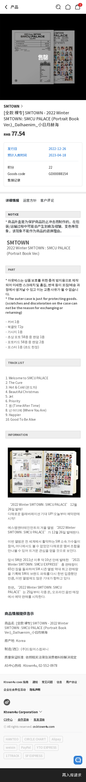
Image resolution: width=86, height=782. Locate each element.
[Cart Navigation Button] (77, 6)
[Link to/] (67, 6)
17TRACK (12, 755)
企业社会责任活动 (15, 689)
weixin (10, 747)
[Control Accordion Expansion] (43, 712)
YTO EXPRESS (46, 747)
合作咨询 (23, 719)
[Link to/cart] (77, 6)
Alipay (56, 739)
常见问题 (47, 682)
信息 (59, 682)
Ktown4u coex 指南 (16, 682)
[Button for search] (58, 6)
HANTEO (12, 739)
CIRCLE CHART (35, 739)
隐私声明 (35, 689)
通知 (35, 682)
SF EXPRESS (33, 755)
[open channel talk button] (78, 760)
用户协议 (71, 682)
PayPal (26, 747)
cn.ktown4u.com (44, 726)
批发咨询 (39, 719)
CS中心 (8, 719)
